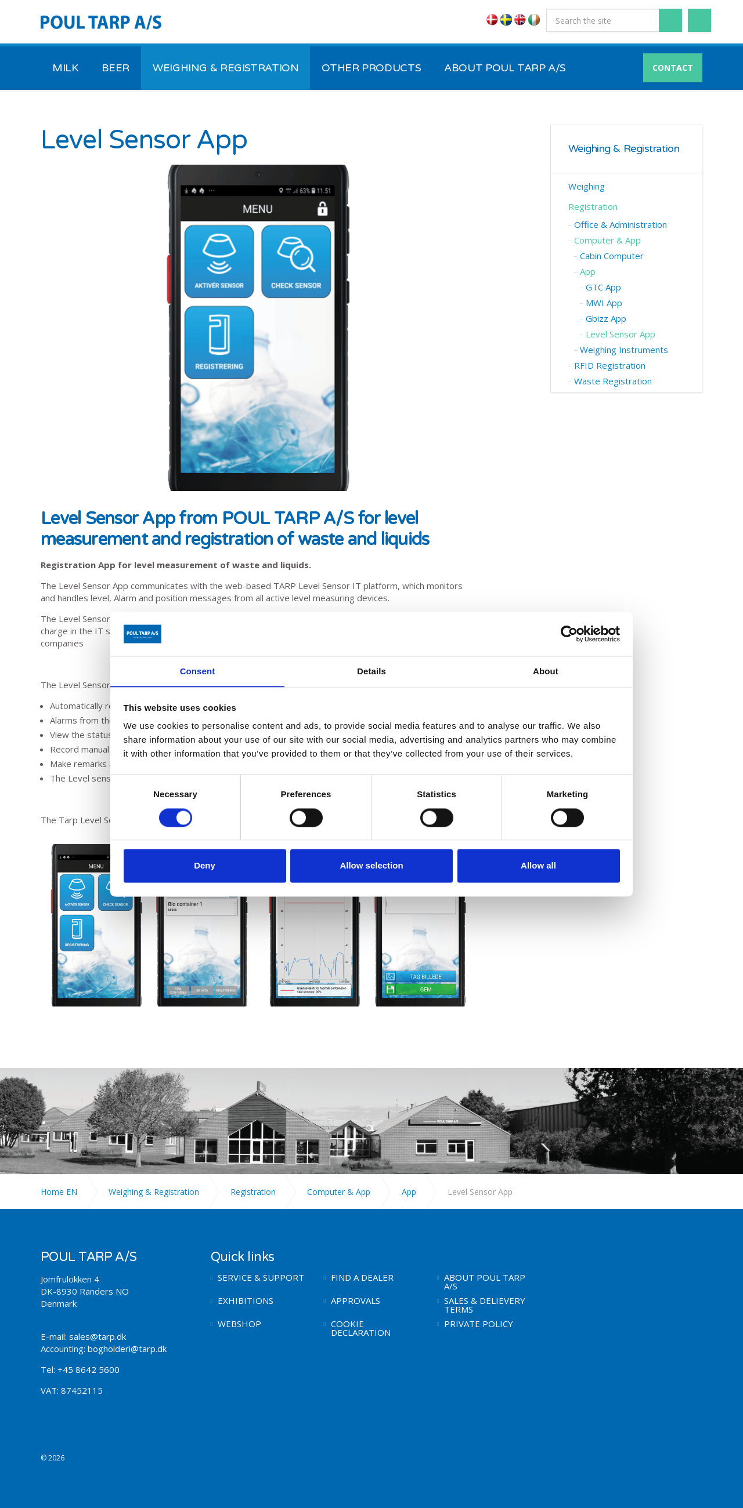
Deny (204, 866)
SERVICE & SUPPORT (261, 1277)
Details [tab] (371, 671)
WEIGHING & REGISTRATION (225, 67)
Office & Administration (620, 224)
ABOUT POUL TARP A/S (505, 67)
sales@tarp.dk (97, 1336)
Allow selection (371, 866)
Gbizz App (606, 318)
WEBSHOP (239, 1324)
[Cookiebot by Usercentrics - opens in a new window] (569, 633)
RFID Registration (609, 365)
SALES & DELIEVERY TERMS (484, 1305)
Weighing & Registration (624, 149)
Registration (593, 206)
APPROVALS (355, 1300)
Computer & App (607, 240)
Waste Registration (613, 381)
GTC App (603, 287)
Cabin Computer (612, 255)
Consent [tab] (197, 671)
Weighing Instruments (624, 349)
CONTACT (672, 67)
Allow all (538, 866)
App (588, 271)
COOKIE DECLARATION (361, 1328)
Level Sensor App (620, 334)
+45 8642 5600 (87, 1369)
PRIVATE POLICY (478, 1324)
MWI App (604, 302)
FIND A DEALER (362, 1277)
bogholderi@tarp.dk (127, 1348)
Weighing (586, 186)
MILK (65, 67)
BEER (116, 67)
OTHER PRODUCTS (371, 67)
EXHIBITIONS (245, 1300)
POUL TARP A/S (101, 22)
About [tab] (545, 671)
